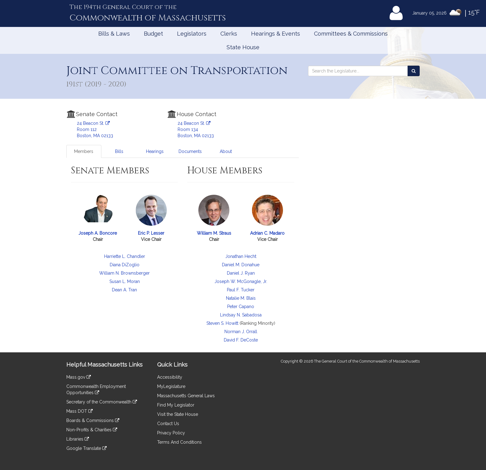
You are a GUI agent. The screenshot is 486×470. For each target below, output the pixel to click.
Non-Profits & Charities (91, 429)
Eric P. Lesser (151, 233)
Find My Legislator (175, 405)
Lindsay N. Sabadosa (241, 314)
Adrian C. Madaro (267, 233)
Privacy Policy (171, 432)
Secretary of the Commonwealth (101, 401)
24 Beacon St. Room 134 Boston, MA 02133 (196, 129)
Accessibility (169, 377)
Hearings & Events (275, 33)
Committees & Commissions (351, 33)
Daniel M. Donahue (240, 264)
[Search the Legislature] (414, 71)
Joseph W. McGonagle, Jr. (240, 281)
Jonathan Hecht (240, 256)
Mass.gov (78, 377)
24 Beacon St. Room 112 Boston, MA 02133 (95, 129)
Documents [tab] (190, 151)
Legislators (191, 33)
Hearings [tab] (155, 151)
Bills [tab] (119, 151)
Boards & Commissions (92, 420)
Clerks (228, 33)
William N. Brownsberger (124, 273)
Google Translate (86, 448)
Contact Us (168, 423)
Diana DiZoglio (124, 264)
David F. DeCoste (241, 339)
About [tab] (226, 151)
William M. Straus (214, 233)
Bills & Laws (114, 33)
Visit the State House (177, 414)
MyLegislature (171, 386)
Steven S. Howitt (222, 323)
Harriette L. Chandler (124, 256)
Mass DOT (79, 411)
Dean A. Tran (124, 289)
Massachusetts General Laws (186, 395)
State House (243, 47)
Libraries (77, 439)
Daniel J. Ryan (241, 273)
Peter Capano (240, 306)
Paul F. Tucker (240, 289)
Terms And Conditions (179, 442)
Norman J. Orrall (240, 331)
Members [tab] (83, 151)
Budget (153, 33)
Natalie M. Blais (241, 298)
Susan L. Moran (124, 281)
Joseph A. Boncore (97, 233)
